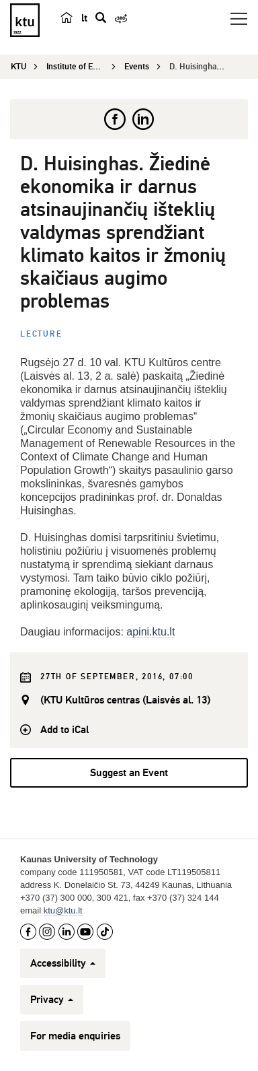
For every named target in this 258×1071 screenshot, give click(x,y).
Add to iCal (64, 729)
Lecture (41, 334)
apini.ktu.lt (150, 631)
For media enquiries (75, 1036)
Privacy (51, 999)
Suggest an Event (129, 773)
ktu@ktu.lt (63, 910)
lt (84, 18)
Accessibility (62, 963)
